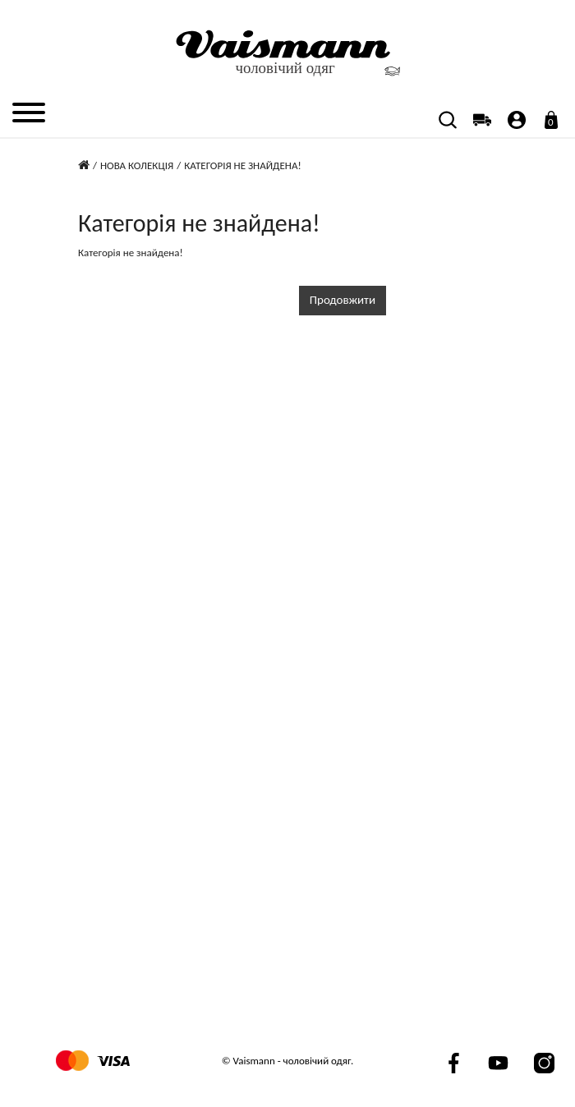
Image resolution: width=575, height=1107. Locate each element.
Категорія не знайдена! (242, 165)
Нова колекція (136, 165)
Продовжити (342, 299)
